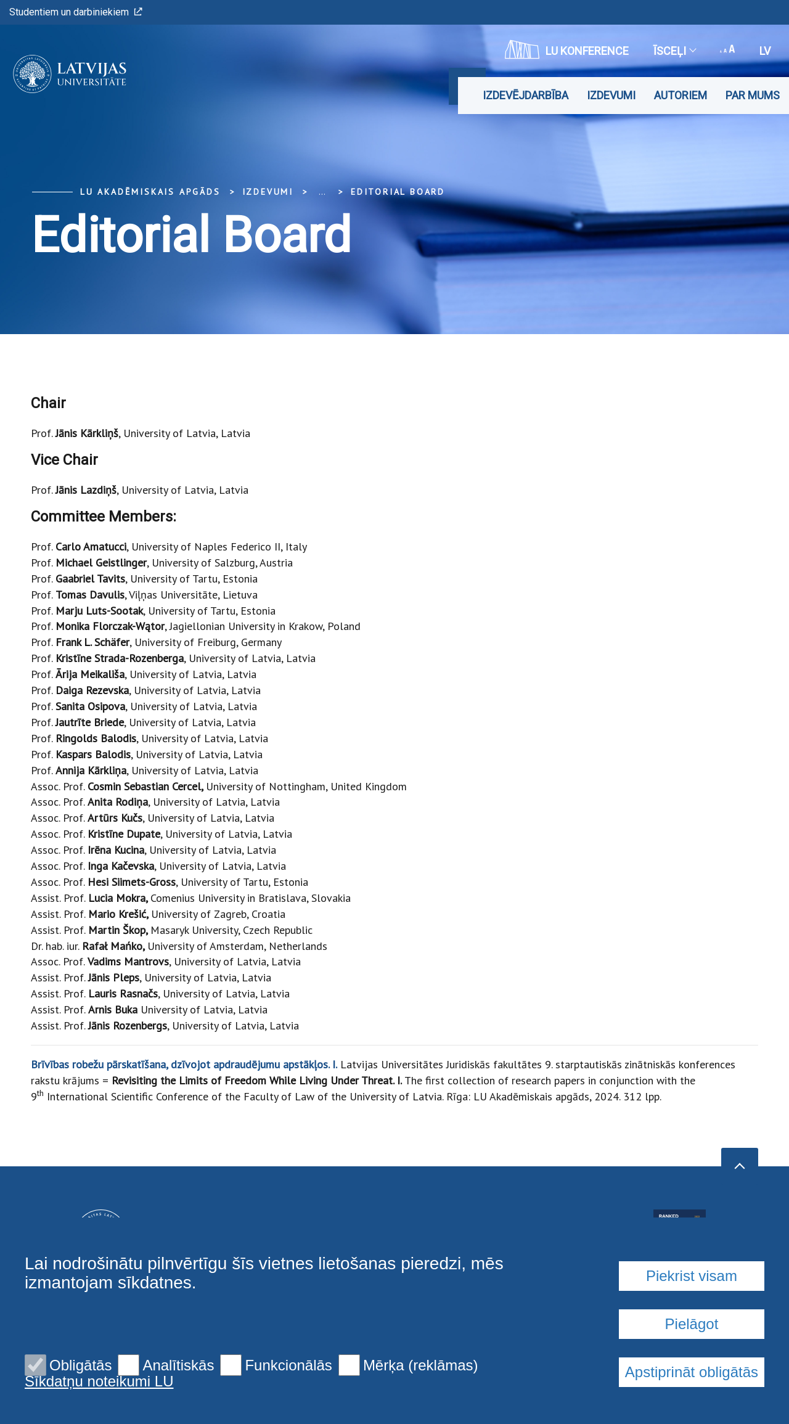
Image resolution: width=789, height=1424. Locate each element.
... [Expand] (322, 191)
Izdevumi (611, 95)
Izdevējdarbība (525, 95)
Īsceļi (674, 50)
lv (765, 50)
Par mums (753, 95)
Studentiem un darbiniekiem (75, 12)
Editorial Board (398, 191)
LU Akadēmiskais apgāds (150, 191)
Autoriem (680, 95)
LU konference (567, 49)
